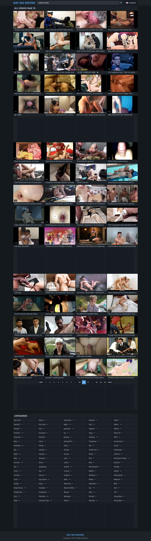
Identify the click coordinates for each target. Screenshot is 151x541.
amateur (19, 432)
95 (105, 382)
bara (17, 441)
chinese (18, 475)
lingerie (68, 475)
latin (67, 458)
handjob (44, 487)
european (44, 432)
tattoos (118, 428)
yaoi (117, 487)
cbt (16, 466)
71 (88, 382)
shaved (93, 496)
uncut (118, 445)
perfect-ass (94, 449)
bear (17, 458)
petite (92, 454)
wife (117, 483)
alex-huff (18, 420)
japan (67, 424)
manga (68, 492)
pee (91, 445)
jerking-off (69, 441)
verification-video (121, 458)
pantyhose (94, 441)
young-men (119, 500)
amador (18, 428)
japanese (69, 428)
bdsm (18, 454)
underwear (119, 449)
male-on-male (71, 487)
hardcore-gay (45, 500)
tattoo (118, 424)
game (42, 462)
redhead (93, 475)
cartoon (18, 462)
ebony (42, 420)
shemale (93, 500)
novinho (93, 420)
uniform (118, 454)
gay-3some (44, 479)
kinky (67, 445)
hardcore (44, 496)
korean (68, 454)
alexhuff (18, 424)
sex (92, 487)
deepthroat (20, 492)
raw (92, 462)
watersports (120, 475)
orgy (92, 432)
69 (79, 382)
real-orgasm (95, 466)
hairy (42, 483)
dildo (17, 500)
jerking (68, 437)
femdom (43, 458)
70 (84, 382)
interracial (69, 420)
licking (68, 470)
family (43, 445)
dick (17, 496)
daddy (18, 483)
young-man (119, 496)
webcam (118, 479)
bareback (19, 445)
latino (67, 462)
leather (68, 466)
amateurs (19, 437)
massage (68, 496)
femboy (43, 454)
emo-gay (43, 424)
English (133, 3)
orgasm (93, 428)
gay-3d (43, 475)
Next (110, 382)
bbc (16, 449)
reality (93, 470)
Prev (41, 382)
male (67, 479)
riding (92, 479)
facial (43, 441)
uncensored (119, 441)
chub (17, 479)
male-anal (69, 483)
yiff (116, 492)
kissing (68, 449)
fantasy (43, 449)
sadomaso (94, 483)
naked (67, 500)
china (18, 470)
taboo (117, 420)
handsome (44, 492)
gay (42, 470)
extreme (43, 437)
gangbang (44, 466)
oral (92, 424)
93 (96, 382)
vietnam (118, 462)
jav (66, 432)
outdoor (94, 437)
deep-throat (20, 487)
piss (92, 458)
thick (117, 437)
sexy (92, 492)
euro (42, 428)
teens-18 (118, 432)
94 (101, 382)
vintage (118, 466)
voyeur (118, 470)
